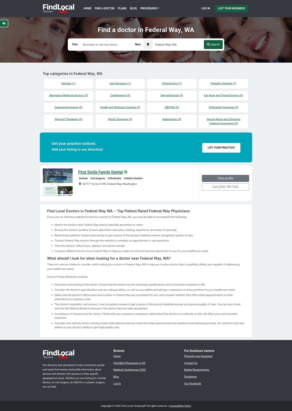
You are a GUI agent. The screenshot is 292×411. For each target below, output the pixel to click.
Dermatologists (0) (172, 95)
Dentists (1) (68, 83)
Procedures (148, 8)
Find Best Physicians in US (129, 363)
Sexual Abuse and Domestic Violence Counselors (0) (223, 121)
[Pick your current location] (148, 44)
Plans (122, 8)
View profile (225, 178)
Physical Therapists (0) (68, 119)
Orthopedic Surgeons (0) (223, 107)
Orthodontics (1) (172, 83)
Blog (133, 8)
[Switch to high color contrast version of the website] (4, 23)
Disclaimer (190, 376)
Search (213, 44)
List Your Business (231, 8)
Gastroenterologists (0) (68, 107)
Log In (205, 8)
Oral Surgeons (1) (120, 83)
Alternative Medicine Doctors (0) (68, 95)
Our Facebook (192, 383)
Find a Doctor (105, 8)
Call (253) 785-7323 (225, 187)
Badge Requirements (196, 369)
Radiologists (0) (171, 119)
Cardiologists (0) (120, 95)
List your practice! (221, 147)
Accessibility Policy (180, 405)
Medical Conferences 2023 (129, 369)
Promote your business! (198, 356)
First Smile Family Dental (100, 172)
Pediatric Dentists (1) (223, 83)
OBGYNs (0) (172, 107)
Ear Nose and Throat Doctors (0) (223, 95)
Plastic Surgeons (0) (120, 119)
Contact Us (191, 363)
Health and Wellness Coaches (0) (120, 107)
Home (87, 8)
